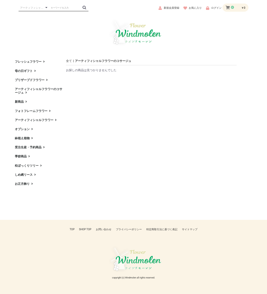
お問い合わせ (103, 229)
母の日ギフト (25, 71)
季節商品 (22, 156)
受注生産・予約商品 (30, 147)
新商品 (21, 101)
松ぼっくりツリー (28, 165)
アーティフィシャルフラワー (36, 120)
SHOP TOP (85, 229)
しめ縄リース (25, 174)
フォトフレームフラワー (33, 111)
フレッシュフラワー (30, 61)
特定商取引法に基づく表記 (161, 229)
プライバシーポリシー (129, 229)
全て (69, 61)
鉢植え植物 (24, 138)
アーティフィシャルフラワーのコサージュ (38, 90)
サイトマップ (189, 229)
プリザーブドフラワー (31, 80)
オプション (24, 129)
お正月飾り (24, 184)
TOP (72, 229)
